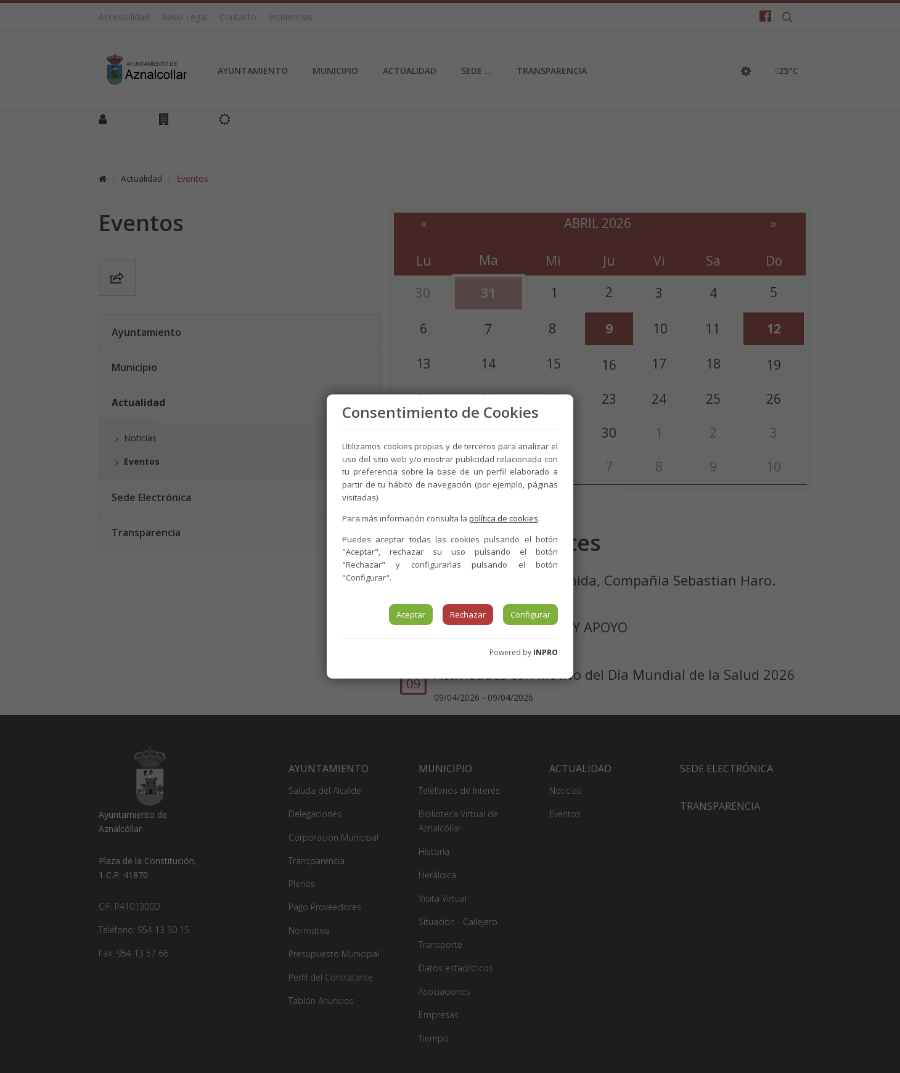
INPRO (545, 652)
